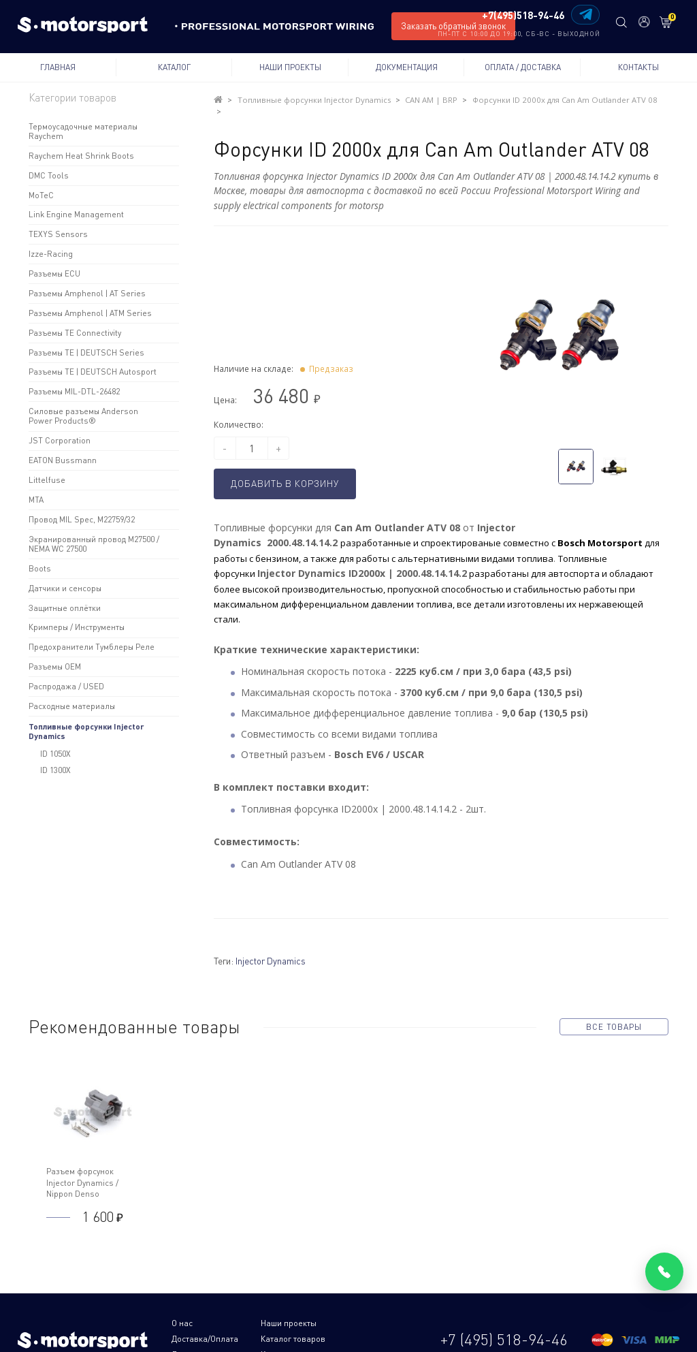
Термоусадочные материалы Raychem (83, 131)
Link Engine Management (76, 214)
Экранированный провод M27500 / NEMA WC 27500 (94, 544)
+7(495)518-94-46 (522, 15)
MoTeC (41, 195)
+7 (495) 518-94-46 (504, 1315)
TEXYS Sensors (58, 234)
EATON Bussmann (63, 460)
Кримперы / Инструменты (77, 627)
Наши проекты (290, 67)
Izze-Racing (51, 254)
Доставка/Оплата (352, 1309)
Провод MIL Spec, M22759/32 (82, 519)
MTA (36, 499)
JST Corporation (60, 440)
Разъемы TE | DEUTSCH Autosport (93, 371)
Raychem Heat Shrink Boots (81, 156)
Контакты (638, 67)
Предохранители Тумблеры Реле (92, 647)
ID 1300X (55, 770)
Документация (407, 67)
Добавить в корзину (289, 470)
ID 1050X (55, 754)
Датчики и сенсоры (65, 588)
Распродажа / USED (66, 686)
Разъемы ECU (54, 273)
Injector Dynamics (271, 946)
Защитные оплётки (65, 608)
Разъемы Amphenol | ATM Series (90, 313)
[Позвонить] (664, 1272)
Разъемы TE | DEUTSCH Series (86, 352)
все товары (613, 1012)
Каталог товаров (204, 1322)
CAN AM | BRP (406, 99)
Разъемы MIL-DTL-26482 (74, 391)
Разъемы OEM (55, 666)
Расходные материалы (72, 706)
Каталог (174, 67)
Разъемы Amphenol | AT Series (87, 293)
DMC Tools (49, 175)
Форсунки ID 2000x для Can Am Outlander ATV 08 (528, 99)
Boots (40, 568)
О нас (182, 1309)
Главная (58, 67)
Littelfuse (47, 480)
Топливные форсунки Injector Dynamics (86, 730)
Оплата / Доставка (523, 67)
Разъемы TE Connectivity (75, 333)
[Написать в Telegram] (584, 15)
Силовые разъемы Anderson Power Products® (83, 416)
